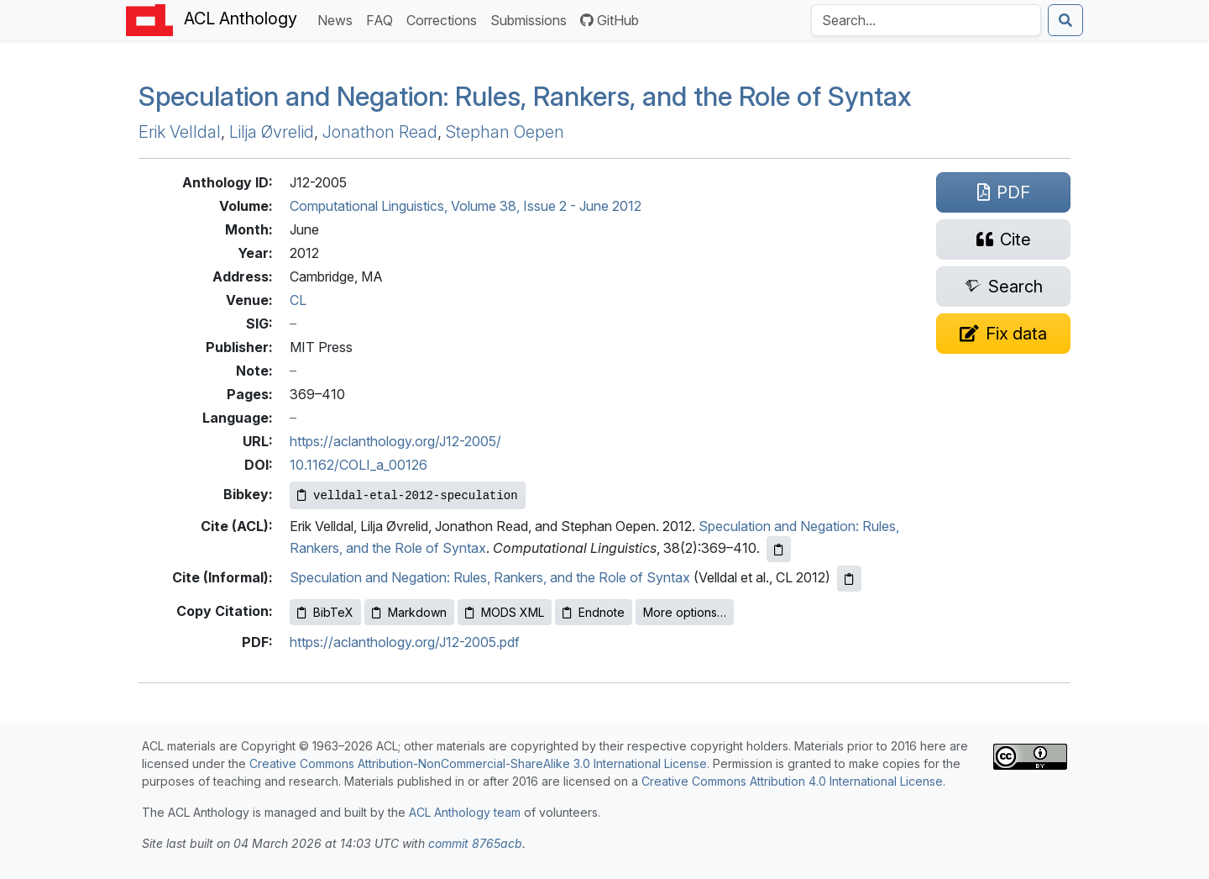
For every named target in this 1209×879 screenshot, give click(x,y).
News (338, 19)
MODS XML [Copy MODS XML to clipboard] (504, 612)
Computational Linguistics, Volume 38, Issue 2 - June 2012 (465, 205)
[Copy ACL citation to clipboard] (779, 549)
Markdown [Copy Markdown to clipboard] (409, 612)
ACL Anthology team (465, 812)
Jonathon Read (379, 132)
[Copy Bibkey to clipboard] (408, 495)
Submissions (531, 19)
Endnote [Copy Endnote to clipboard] (594, 612)
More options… (684, 612)
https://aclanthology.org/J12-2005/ (395, 441)
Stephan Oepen (505, 132)
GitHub (609, 20)
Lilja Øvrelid (271, 132)
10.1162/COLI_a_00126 (358, 464)
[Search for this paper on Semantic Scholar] (1003, 286)
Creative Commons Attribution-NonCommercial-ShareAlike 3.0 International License (478, 763)
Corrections (445, 19)
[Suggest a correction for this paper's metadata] (1003, 333)
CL (298, 300)
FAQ (383, 19)
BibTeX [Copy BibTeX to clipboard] (325, 612)
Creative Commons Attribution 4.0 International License (792, 781)
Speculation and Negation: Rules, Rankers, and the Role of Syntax (525, 96)
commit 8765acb (475, 843)
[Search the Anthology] (926, 20)
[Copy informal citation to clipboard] (849, 579)
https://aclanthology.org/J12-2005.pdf (405, 642)
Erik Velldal (180, 132)
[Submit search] (1065, 20)
